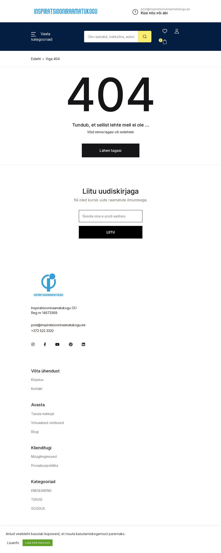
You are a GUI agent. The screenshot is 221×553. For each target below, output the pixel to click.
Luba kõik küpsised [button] (37, 542)
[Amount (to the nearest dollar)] (111, 36)
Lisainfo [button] (13, 543)
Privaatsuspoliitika (44, 465)
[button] (177, 31)
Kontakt (36, 389)
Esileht (36, 59)
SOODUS (38, 508)
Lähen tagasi (110, 150)
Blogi (35, 432)
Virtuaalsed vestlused (47, 423)
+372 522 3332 (42, 331)
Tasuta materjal (42, 414)
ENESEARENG (41, 491)
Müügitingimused (44, 456)
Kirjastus (37, 380)
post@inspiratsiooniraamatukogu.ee (58, 325)
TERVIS (36, 499)
